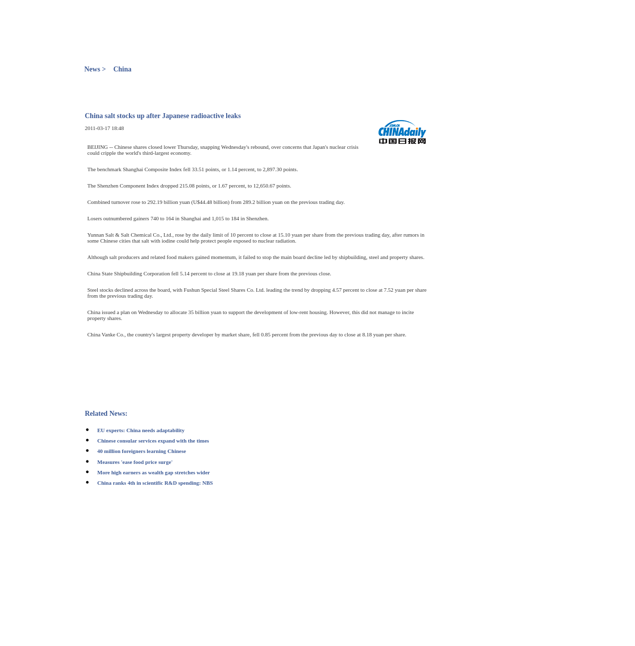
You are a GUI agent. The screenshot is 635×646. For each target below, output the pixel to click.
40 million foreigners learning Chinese (141, 451)
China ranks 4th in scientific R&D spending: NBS (155, 483)
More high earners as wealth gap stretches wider (153, 472)
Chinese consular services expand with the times (153, 441)
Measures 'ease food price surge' (135, 462)
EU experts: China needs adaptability (141, 430)
